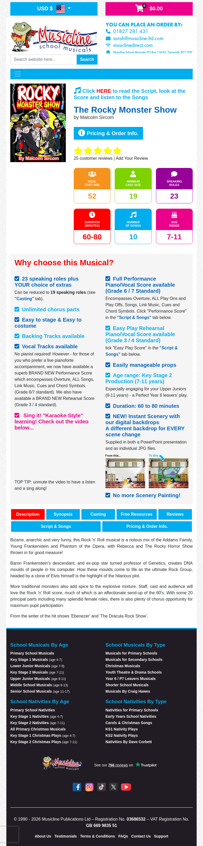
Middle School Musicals (39, 685)
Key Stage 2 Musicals (37, 672)
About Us (43, 836)
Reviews (175, 514)
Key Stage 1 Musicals (36, 659)
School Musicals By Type (135, 645)
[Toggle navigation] (17, 74)
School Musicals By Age (39, 645)
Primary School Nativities (32, 710)
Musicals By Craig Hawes (127, 691)
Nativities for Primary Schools (131, 710)
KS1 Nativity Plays (121, 729)
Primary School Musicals (32, 653)
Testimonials (65, 836)
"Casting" (24, 298)
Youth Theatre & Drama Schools (133, 672)
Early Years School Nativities (130, 716)
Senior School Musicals (40, 691)
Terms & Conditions (97, 836)
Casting (98, 514)
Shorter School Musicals (127, 685)
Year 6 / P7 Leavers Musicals (130, 678)
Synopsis (63, 514)
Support (161, 836)
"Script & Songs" (134, 317)
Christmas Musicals (122, 666)
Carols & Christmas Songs (128, 723)
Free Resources (137, 514)
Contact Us (141, 836)
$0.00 (149, 8)
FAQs (123, 836)
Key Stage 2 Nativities (37, 723)
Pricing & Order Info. (108, 133)
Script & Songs (56, 526)
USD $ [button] (51, 9)
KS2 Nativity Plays (121, 735)
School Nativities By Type (136, 701)
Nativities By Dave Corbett (128, 742)
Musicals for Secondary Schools (134, 659)
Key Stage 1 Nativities (36, 716)
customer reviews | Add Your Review (111, 158)
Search (87, 59)
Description (27, 514)
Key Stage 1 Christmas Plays (42, 735)
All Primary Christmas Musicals (38, 729)
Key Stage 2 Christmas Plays (43, 742)
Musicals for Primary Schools (131, 653)
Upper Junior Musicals (38, 678)
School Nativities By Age (39, 701)
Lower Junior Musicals (37, 666)
